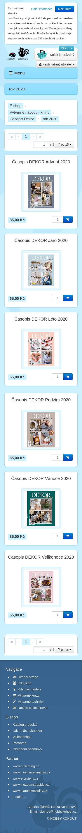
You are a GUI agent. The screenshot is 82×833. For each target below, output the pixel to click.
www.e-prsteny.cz (25, 778)
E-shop (15, 106)
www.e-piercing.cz (26, 766)
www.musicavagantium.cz (31, 772)
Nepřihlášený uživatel (56, 64)
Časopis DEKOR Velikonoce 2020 (41, 557)
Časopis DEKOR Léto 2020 (41, 319)
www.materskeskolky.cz (30, 790)
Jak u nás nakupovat (28, 730)
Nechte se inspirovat (30, 707)
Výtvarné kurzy (26, 695)
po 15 (64, 144)
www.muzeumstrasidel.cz (31, 784)
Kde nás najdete (27, 689)
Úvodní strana (25, 677)
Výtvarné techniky (28, 701)
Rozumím (64, 9)
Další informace (41, 9)
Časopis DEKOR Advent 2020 (41, 161)
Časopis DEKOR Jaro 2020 (41, 240)
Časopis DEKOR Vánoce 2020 (41, 478)
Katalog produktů (25, 724)
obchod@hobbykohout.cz (58, 811)
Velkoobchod (22, 737)
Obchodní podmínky (27, 749)
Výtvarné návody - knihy (29, 112)
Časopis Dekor (22, 119)
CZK (63, 48)
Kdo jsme (22, 683)
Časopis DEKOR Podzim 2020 (41, 399)
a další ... (19, 797)
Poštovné (19, 743)
